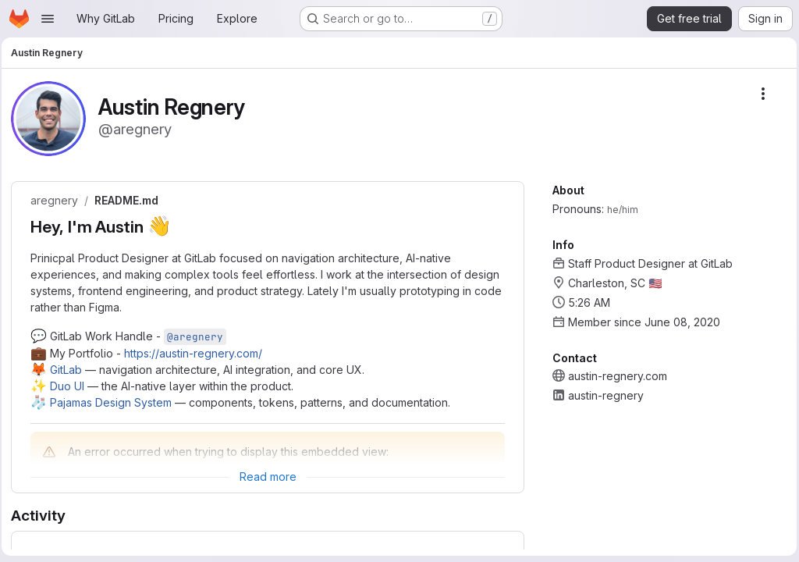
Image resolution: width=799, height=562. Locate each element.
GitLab (71, 369)
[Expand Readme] (268, 476)
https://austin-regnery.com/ (198, 353)
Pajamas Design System (115, 402)
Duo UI (72, 386)
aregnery (59, 200)
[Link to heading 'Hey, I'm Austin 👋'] (185, 227)
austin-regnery (602, 395)
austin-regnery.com (613, 375)
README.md (131, 200)
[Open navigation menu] (47, 18)
